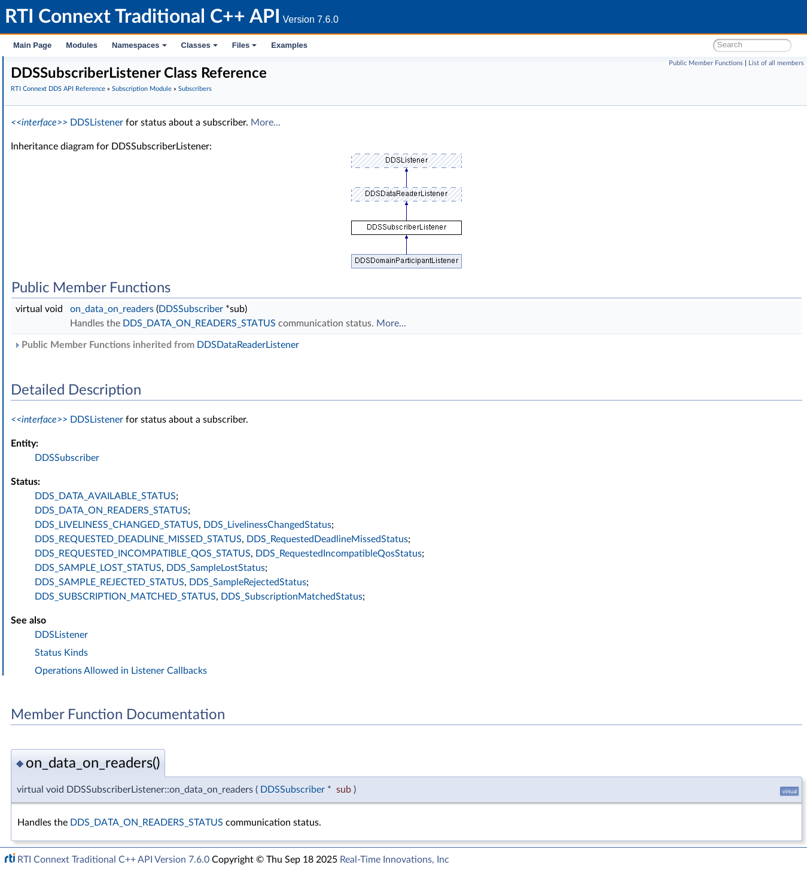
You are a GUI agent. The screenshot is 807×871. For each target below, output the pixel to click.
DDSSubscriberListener (101, 238)
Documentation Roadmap (78, 106)
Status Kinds (240, 653)
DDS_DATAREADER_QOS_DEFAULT (126, 382)
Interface (46, 593)
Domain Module (69, 159)
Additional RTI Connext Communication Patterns (129, 567)
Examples (289, 45)
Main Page (32, 45)
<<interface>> (218, 122)
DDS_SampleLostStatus (395, 568)
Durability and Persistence (87, 527)
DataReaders (72, 409)
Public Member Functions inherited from (336, 345)
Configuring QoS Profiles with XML (103, 553)
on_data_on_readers (291, 309)
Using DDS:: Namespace (75, 133)
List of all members (776, 63)
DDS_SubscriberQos (96, 225)
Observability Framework (85, 514)
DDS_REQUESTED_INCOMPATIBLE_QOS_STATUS (322, 553)
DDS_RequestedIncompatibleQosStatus (518, 553)
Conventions (53, 119)
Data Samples (74, 422)
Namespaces (139, 45)
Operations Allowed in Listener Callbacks (300, 671)
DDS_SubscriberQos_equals (110, 277)
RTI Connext (43, 80)
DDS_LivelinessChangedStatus (447, 525)
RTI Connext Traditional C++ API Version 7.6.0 (113, 859)
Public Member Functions (706, 63)
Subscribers (70, 211)
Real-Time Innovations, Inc (394, 859)
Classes (199, 45)
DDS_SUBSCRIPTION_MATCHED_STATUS (304, 596)
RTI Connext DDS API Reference (90, 146)
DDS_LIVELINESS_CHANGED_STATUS (296, 525)
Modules (82, 45)
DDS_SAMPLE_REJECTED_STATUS (289, 582)
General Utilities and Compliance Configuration (126, 501)
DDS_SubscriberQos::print (107, 290)
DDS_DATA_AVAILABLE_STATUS (284, 496)
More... (445, 122)
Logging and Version (75, 488)
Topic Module (64, 172)
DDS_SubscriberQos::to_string (114, 303)
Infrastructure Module (80, 448)
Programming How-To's (72, 580)
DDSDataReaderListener (427, 345)
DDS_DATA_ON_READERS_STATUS (378, 323)
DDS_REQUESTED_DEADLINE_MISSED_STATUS (317, 539)
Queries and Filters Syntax (87, 474)
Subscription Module (78, 198)
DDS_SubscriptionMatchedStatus (471, 596)
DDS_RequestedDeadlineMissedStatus (506, 539)
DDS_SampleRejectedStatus (427, 582)
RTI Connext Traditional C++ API (70, 67)
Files (244, 45)
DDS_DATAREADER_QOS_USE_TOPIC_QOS (141, 396)
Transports (58, 461)
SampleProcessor (80, 435)
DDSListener (276, 122)
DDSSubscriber (87, 264)
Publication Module (75, 185)
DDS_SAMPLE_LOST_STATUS (277, 568)
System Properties (72, 540)
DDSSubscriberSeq (94, 251)
